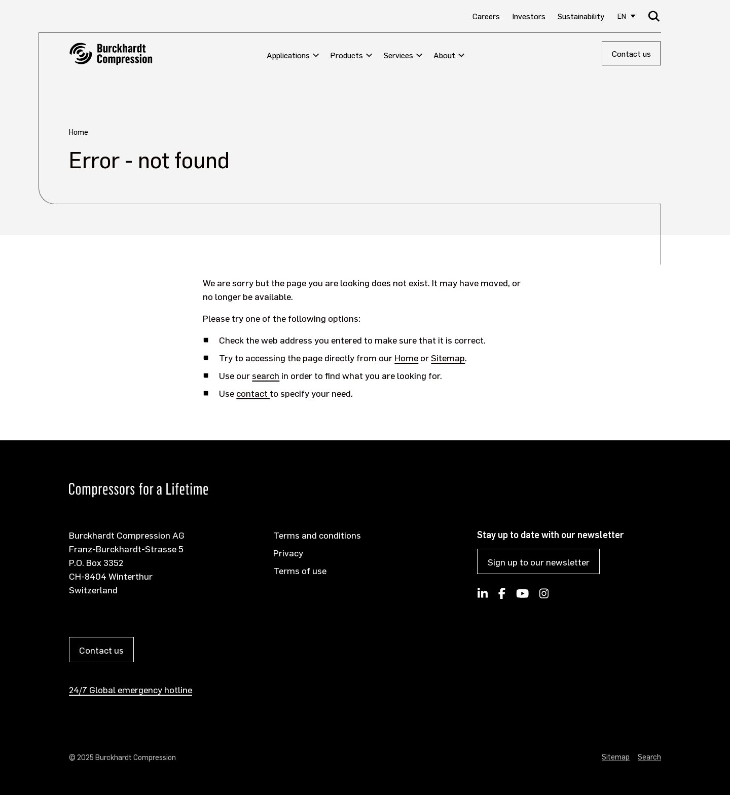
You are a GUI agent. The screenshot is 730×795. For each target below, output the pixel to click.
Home (406, 357)
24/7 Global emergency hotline (130, 689)
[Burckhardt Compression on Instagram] (544, 596)
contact (253, 393)
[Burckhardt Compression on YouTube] (522, 596)
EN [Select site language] (621, 16)
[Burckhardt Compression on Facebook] (502, 596)
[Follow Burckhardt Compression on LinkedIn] (482, 596)
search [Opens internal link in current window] (265, 375)
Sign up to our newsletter (539, 561)
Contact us (631, 53)
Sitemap (448, 357)
